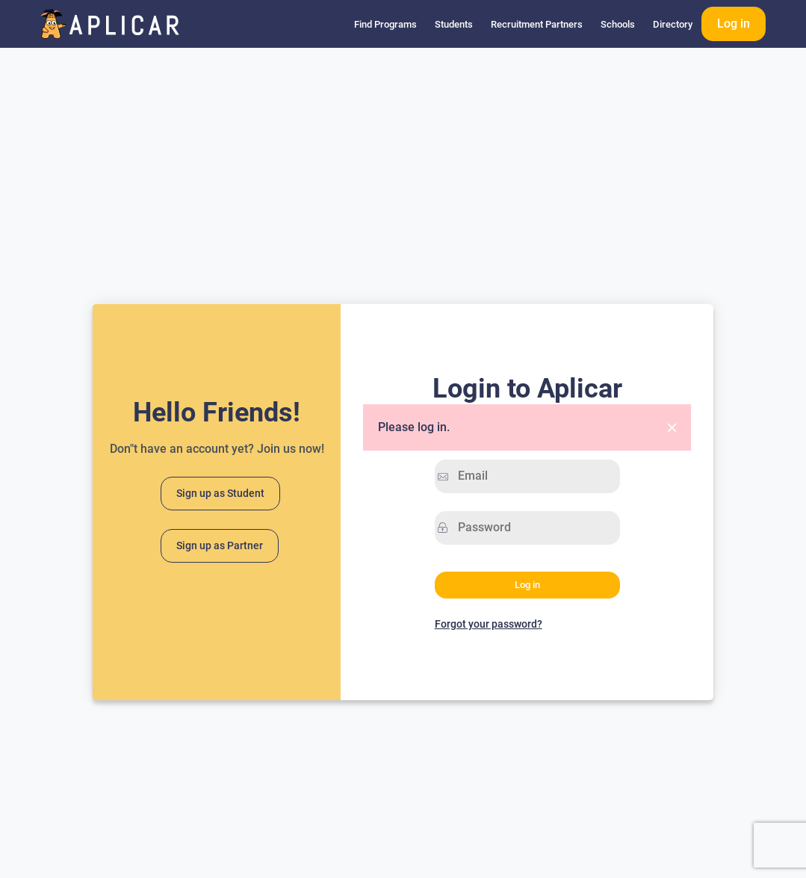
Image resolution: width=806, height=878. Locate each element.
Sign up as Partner (219, 546)
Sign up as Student (220, 493)
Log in (733, 23)
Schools (618, 24)
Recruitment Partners (537, 24)
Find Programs (385, 24)
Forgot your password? (488, 624)
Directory (672, 24)
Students (454, 24)
